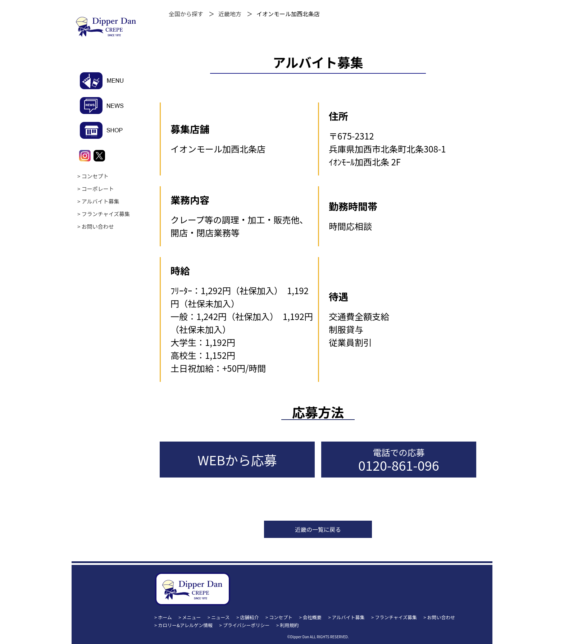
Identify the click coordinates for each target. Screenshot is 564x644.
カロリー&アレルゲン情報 (185, 625)
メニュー (191, 617)
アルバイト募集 (100, 201)
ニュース (220, 617)
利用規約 (289, 625)
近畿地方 (229, 13)
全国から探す (186, 13)
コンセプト (95, 176)
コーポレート (98, 188)
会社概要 (312, 617)
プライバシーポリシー (246, 625)
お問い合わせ (98, 226)
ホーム (165, 617)
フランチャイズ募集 (106, 214)
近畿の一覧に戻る (318, 529)
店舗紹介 (249, 617)
